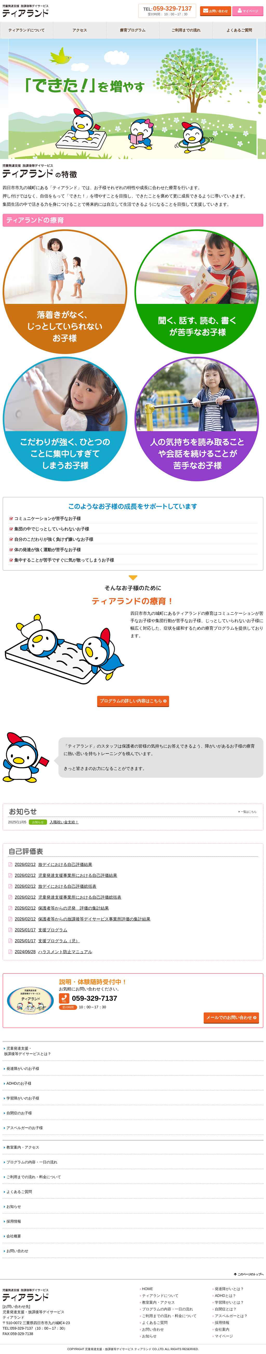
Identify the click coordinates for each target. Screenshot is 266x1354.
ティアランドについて (26, 30)
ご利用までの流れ (186, 30)
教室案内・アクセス (22, 1147)
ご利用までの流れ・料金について (33, 1177)
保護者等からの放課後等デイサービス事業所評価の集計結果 (79, 919)
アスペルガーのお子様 (24, 1128)
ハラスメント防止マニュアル (50, 952)
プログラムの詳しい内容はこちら (131, 701)
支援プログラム (37, 930)
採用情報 (13, 1221)
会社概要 (13, 1236)
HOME (147, 1289)
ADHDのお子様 (18, 1083)
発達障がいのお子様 (22, 1068)
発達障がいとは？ (229, 1289)
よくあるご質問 (239, 30)
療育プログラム (132, 30)
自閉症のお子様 (19, 1113)
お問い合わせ (218, 11)
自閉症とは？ (226, 1309)
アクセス (79, 30)
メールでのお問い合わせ (229, 1017)
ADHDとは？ (225, 1295)
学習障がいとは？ (229, 1302)
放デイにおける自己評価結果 (50, 865)
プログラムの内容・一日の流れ (31, 1162)
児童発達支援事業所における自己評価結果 (62, 875)
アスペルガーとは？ (231, 1316)
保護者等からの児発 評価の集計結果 (58, 908)
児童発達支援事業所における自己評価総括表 (64, 897)
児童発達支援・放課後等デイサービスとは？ (27, 1051)
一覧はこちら (248, 811)
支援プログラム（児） (44, 941)
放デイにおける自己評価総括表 (52, 886)
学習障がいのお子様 (22, 1098)
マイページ (250, 11)
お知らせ (13, 1206)
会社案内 (222, 1329)
